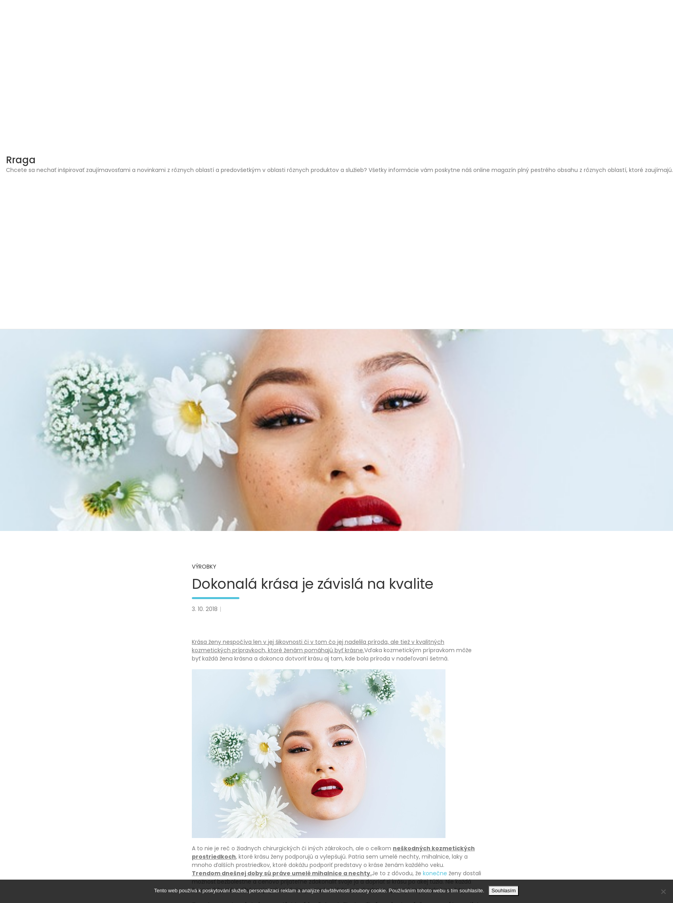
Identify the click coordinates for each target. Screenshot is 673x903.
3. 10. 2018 (205, 609)
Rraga (21, 159)
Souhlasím (503, 890)
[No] (663, 891)
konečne (434, 873)
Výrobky (204, 567)
